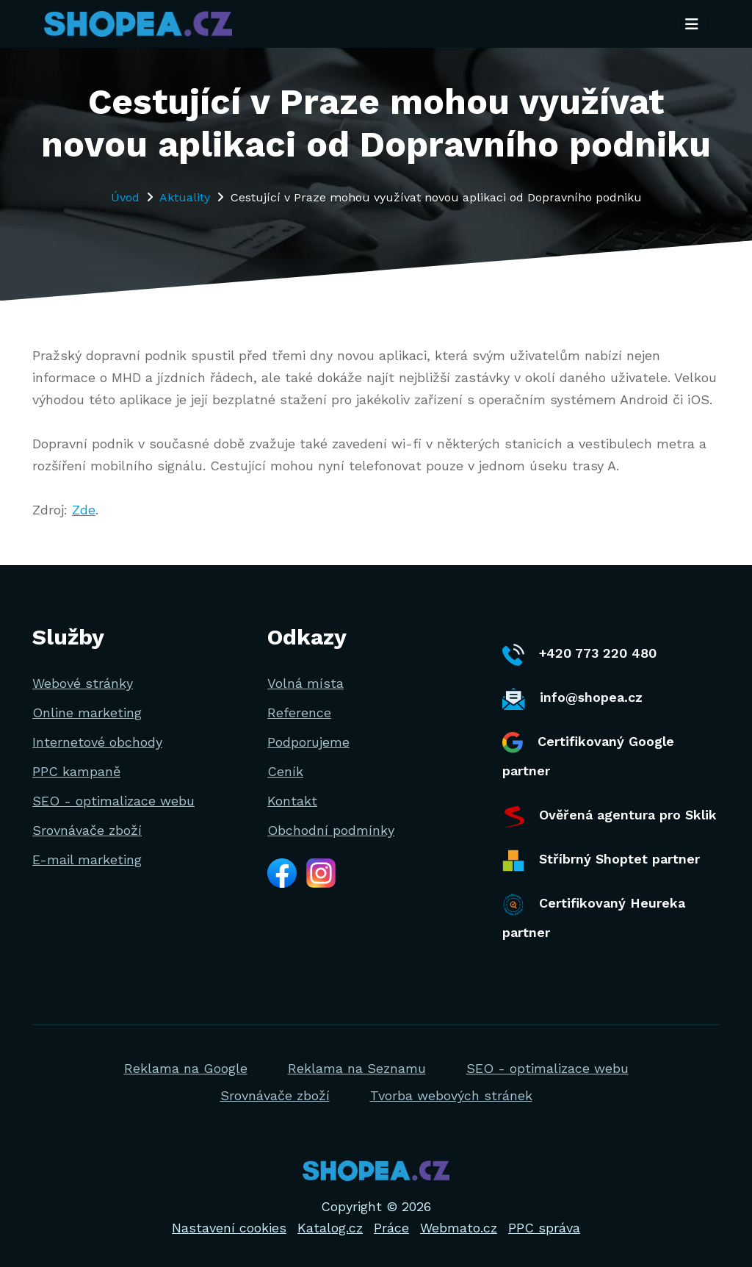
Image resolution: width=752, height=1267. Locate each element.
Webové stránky (82, 683)
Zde (83, 509)
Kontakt (292, 800)
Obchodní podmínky (330, 830)
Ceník (285, 771)
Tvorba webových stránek (451, 1095)
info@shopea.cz (572, 699)
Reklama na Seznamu (357, 1068)
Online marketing (87, 712)
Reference (299, 712)
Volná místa (305, 683)
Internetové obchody (97, 742)
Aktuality (184, 197)
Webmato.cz (458, 1227)
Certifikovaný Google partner (588, 755)
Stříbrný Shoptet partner (601, 861)
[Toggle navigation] (692, 24)
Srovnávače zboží (87, 830)
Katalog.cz (330, 1227)
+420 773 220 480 (579, 655)
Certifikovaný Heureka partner (593, 917)
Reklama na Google (185, 1068)
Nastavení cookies (229, 1227)
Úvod (125, 197)
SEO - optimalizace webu (113, 800)
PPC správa (544, 1227)
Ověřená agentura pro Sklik (609, 816)
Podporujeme (308, 742)
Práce (391, 1227)
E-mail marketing (87, 859)
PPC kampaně (76, 771)
